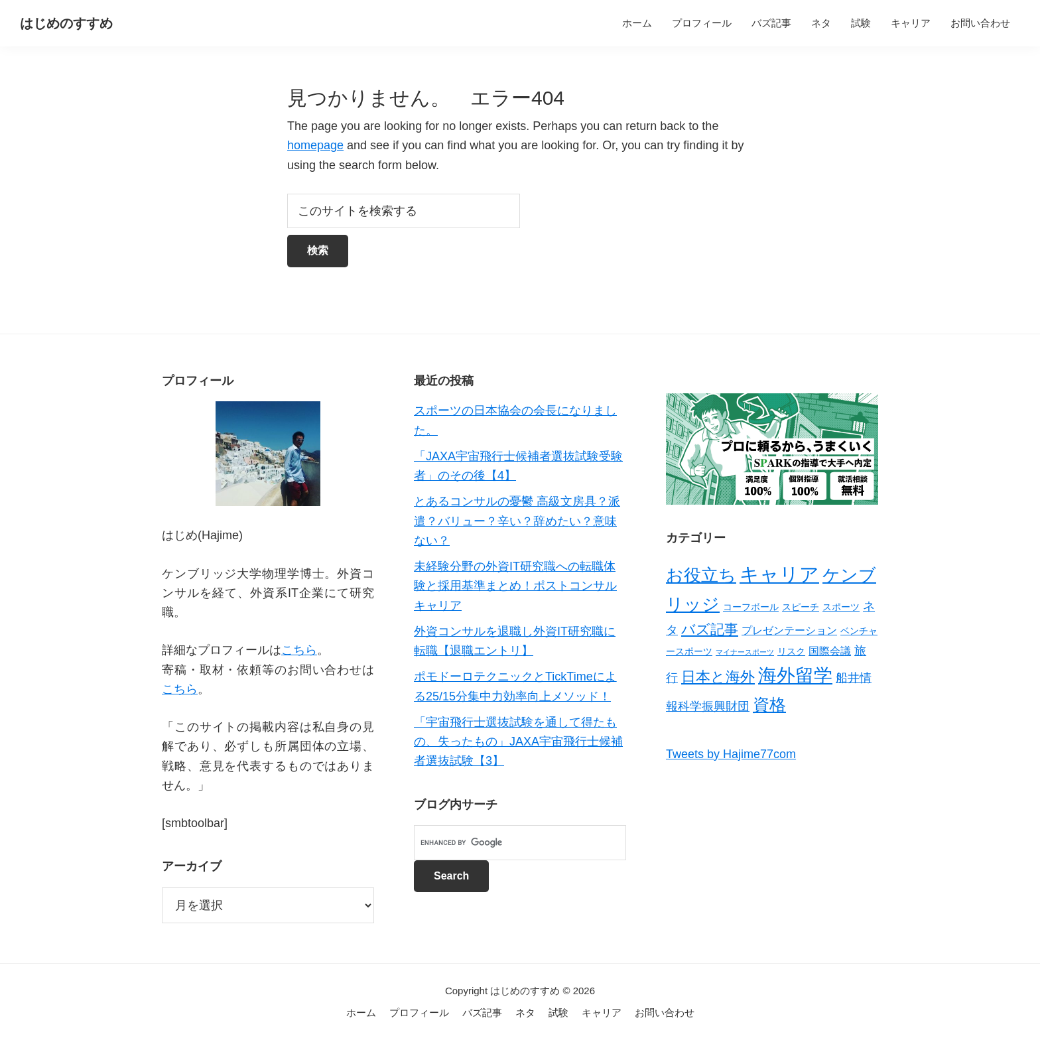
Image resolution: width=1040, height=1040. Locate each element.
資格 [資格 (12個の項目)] (769, 704)
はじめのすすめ (66, 23)
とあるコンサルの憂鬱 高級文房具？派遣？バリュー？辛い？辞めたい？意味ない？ (517, 521)
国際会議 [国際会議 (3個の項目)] (830, 651)
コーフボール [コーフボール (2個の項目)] (751, 607)
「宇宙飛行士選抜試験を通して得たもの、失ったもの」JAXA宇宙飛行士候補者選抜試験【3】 (518, 742)
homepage (315, 145)
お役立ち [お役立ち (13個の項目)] (701, 575)
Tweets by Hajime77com (731, 754)
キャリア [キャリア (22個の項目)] (779, 574)
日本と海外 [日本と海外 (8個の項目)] (718, 677)
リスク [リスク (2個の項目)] (791, 651)
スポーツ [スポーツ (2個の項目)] (841, 607)
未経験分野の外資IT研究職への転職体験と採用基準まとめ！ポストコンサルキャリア (515, 586)
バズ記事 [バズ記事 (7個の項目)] (709, 629)
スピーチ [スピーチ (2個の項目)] (800, 607)
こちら (299, 650)
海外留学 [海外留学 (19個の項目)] (795, 675)
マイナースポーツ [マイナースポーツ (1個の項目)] (745, 652)
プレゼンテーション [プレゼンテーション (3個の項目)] (789, 630)
